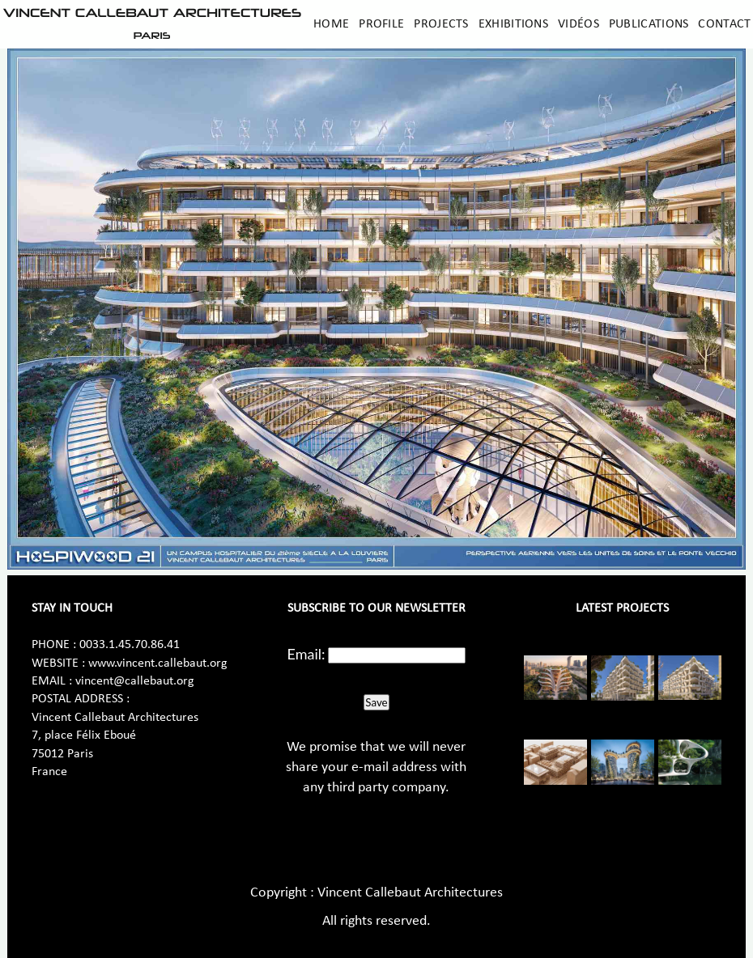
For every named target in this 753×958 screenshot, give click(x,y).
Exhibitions (513, 24)
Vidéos (578, 24)
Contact (724, 24)
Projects (441, 24)
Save (376, 702)
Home (331, 24)
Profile (381, 24)
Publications (649, 24)
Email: (306, 654)
